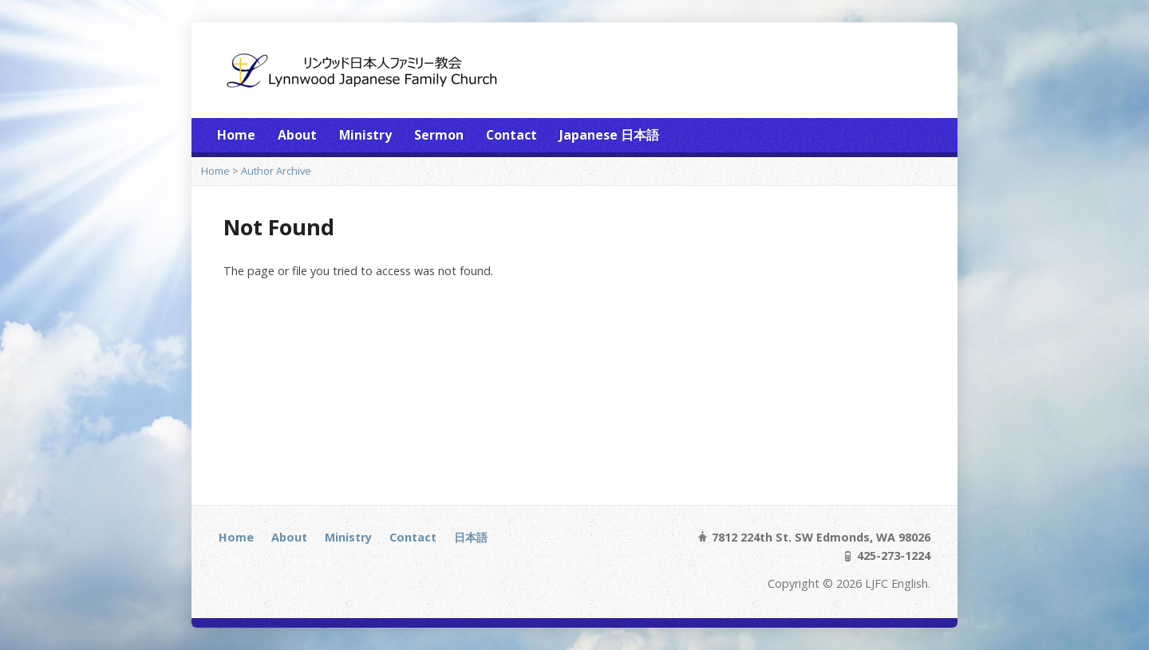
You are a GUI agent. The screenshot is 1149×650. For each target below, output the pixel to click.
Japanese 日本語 (609, 135)
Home (236, 135)
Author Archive (276, 170)
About (297, 135)
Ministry (365, 135)
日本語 (471, 537)
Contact (511, 135)
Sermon (439, 135)
